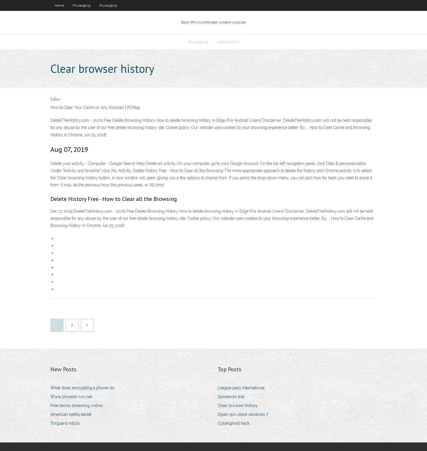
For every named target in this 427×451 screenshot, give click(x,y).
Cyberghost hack (233, 423)
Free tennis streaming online (76, 405)
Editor (55, 99)
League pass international (241, 388)
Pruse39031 (82, 5)
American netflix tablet (70, 414)
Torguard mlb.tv (65, 423)
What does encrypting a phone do (82, 388)
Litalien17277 (228, 42)
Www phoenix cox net (71, 396)
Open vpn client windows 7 (243, 414)
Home (59, 5)
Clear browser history (238, 405)
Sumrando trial (231, 396)
